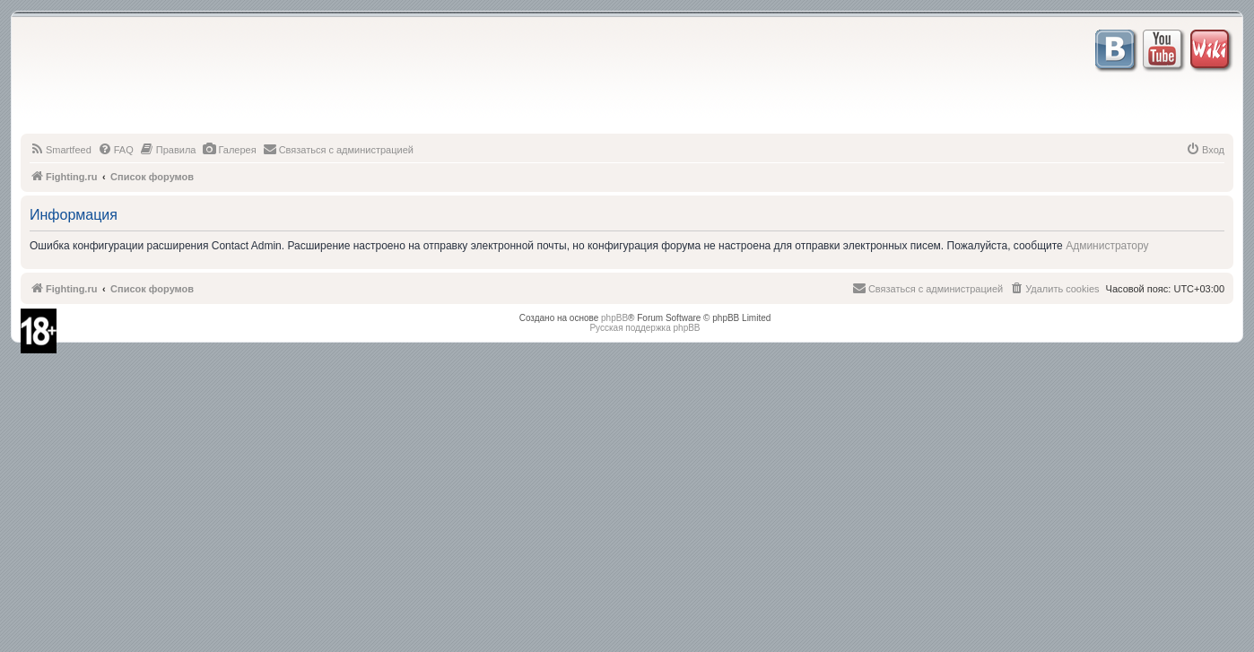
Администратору (1107, 245)
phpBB (614, 318)
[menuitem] (60, 150)
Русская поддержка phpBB (644, 328)
